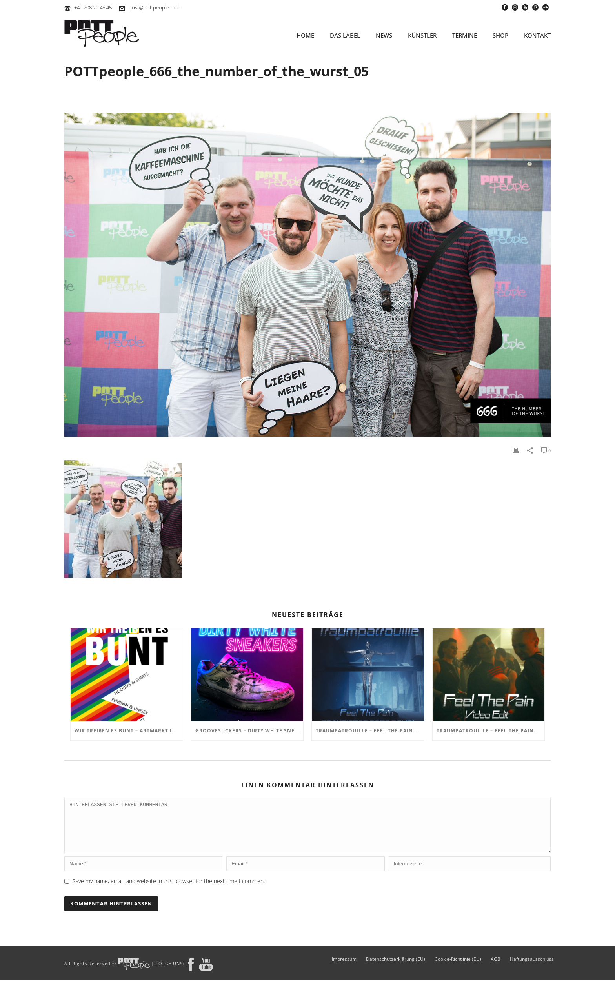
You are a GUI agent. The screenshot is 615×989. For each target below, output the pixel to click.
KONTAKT (537, 35)
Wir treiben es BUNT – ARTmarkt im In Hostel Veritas (129, 730)
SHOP (500, 35)
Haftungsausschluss (532, 968)
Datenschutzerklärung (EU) (395, 968)
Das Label (345, 35)
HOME (305, 35)
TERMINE (464, 35)
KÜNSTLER (422, 35)
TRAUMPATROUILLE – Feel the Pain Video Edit (491, 730)
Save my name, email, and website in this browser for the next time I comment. (170, 890)
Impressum (344, 968)
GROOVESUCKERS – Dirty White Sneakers (249, 730)
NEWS (384, 35)
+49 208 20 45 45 (93, 7)
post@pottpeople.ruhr (154, 7)
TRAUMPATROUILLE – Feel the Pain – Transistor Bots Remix (370, 730)
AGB (495, 968)
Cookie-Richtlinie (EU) (458, 968)
